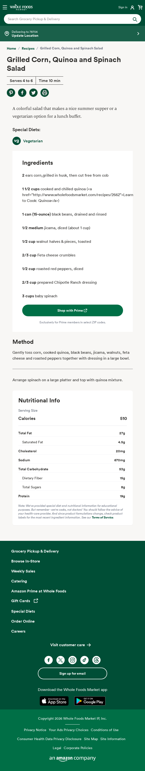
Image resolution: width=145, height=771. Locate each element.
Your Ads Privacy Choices (68, 729)
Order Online (23, 621)
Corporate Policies (78, 747)
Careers (18, 631)
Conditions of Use (105, 729)
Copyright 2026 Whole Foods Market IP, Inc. (72, 718)
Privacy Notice (35, 729)
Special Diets (23, 611)
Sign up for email (72, 673)
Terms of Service (102, 517)
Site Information (112, 738)
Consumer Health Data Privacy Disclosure (49, 738)
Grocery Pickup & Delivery (35, 551)
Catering (19, 581)
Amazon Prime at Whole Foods (38, 591)
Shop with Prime (72, 310)
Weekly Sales (23, 571)
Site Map (91, 738)
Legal (57, 747)
